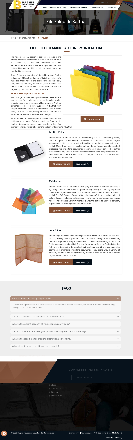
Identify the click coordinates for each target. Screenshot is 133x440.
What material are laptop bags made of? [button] (31, 298)
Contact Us (111, 8)
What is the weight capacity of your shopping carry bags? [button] (39, 323)
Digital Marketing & (114, 433)
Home (45, 8)
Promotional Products (79, 8)
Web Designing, (100, 433)
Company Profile (54, 8)
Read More (82, 164)
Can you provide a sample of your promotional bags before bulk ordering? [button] (47, 331)
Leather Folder (57, 132)
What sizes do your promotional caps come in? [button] (34, 346)
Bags (66, 8)
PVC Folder (55, 181)
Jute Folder (55, 230)
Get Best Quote (61, 164)
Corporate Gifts (98, 8)
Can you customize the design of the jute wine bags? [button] (37, 316)
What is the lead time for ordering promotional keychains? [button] (40, 338)
